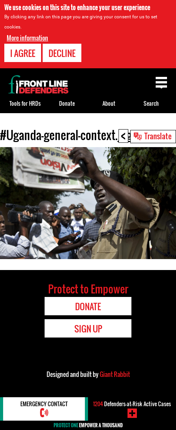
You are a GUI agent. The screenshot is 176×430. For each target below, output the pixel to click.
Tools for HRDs (25, 103)
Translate (158, 135)
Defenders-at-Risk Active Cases (132, 404)
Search (151, 103)
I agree (22, 53)
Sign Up (88, 328)
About (108, 103)
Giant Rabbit (115, 374)
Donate (67, 103)
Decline (61, 53)
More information (27, 38)
